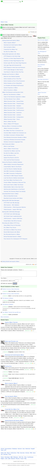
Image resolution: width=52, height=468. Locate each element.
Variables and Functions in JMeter (10, 74)
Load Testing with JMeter (8, 144)
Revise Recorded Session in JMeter (12, 236)
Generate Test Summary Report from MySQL (15, 191)
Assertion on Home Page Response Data (14, 58)
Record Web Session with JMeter (12, 232)
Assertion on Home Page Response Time (14, 60)
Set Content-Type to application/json (13, 216)
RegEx (2, 459)
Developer (7, 458)
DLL (23, 458)
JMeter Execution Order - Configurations (14, 117)
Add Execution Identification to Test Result (14, 189)
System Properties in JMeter (11, 87)
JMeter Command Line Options (11, 128)
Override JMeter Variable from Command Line (15, 132)
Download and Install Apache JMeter (13, 44)
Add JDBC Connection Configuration (13, 171)
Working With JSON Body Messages (11, 211)
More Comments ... (5, 318)
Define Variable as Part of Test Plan (12, 78)
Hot (5, 454)
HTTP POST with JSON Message (12, 214)
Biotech (13, 459)
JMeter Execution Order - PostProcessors (14, 110)
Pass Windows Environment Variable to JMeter (15, 137)
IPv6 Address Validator (7, 299)
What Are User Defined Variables (12, 76)
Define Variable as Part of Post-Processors (14, 81)
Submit (15, 284)
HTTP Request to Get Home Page (12, 56)
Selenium (27, 449)
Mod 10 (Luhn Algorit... (43, 40)
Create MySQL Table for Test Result (12, 166)
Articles (27, 454)
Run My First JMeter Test (10, 51)
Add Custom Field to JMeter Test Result (13, 184)
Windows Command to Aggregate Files (13, 141)
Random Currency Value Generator (10, 290)
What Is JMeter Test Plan (10, 121)
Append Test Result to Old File (11, 157)
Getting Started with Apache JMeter (11, 40)
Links (6, 459)
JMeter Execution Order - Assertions (13, 112)
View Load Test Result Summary (12, 159)
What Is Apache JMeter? (10, 42)
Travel (22, 459)
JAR (20, 458)
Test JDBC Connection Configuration (13, 173)
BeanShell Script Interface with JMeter (13, 198)
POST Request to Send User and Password (14, 67)
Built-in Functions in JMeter (10, 90)
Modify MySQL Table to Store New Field (13, 187)
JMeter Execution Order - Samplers (12, 105)
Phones (18, 459)
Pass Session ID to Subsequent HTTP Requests (15, 238)
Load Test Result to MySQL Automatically (14, 177)
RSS (31, 454)
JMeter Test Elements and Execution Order (12, 92)
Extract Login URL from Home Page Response (15, 62)
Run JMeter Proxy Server (10, 227)
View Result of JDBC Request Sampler (13, 175)
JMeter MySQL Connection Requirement (13, 164)
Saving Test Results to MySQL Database (12, 162)
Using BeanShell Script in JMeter (10, 193)
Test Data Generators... (43, 79)
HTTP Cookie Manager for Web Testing (13, 69)
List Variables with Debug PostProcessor (14, 85)
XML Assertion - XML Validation (11, 205)
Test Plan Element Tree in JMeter (12, 99)
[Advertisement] (18, 11)
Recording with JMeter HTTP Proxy (10, 223)
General (20, 449)
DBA (12, 458)
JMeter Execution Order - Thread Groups (14, 103)
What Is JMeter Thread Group (11, 148)
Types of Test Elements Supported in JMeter (14, 96)
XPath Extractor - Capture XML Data (13, 209)
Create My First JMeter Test (10, 49)
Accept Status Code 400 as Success (13, 220)
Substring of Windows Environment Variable (14, 139)
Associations (8, 449)
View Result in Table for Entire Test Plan (14, 72)
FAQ (18, 454)
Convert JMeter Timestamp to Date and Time (15, 182)
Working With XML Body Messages (10, 200)
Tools (2, 451)
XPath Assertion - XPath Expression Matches (15, 207)
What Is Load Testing (9, 146)
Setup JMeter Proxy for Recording (12, 225)
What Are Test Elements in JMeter (12, 94)
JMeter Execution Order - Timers (12, 119)
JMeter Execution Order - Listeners (12, 114)
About (8, 454)
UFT (5, 451)
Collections (13, 454)
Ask (2, 455)
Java (6, 21)
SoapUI (33, 449)
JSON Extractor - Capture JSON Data (13, 218)
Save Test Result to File (9, 155)
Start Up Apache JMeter (9, 47)
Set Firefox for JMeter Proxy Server (12, 229)
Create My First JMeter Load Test (12, 150)
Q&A (9, 459)
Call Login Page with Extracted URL (12, 65)
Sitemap (5, 455)
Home (2, 21)
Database (14, 449)
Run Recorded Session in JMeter (12, 234)
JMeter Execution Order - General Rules (13, 101)
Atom (34, 454)
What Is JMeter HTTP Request (11, 123)
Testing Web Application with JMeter (11, 53)
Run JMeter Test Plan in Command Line (13, 130)
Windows (15, 458)
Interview (22, 454)
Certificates (30, 458)
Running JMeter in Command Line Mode (12, 126)
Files (25, 458)
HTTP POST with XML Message (11, 202)
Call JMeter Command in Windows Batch (14, 135)
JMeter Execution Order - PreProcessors (14, 108)
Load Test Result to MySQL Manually (13, 168)
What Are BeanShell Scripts (10, 195)
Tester (2, 458)
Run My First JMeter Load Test (11, 153)
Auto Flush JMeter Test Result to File (13, 180)
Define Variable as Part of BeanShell (13, 83)
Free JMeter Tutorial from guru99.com (11, 313)
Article (2, 449)
